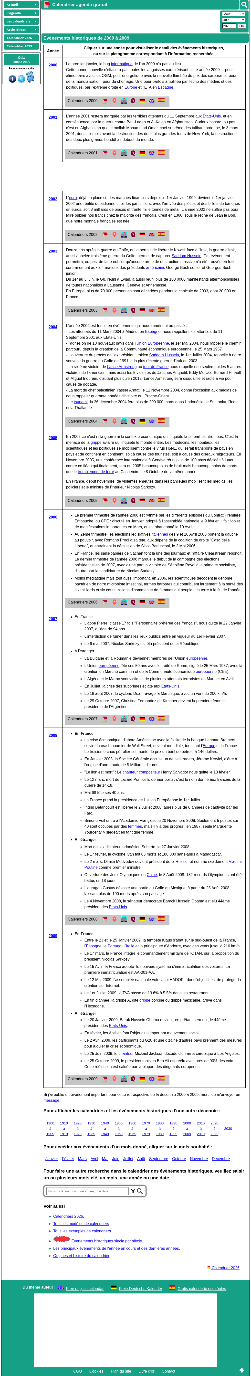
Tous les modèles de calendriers (81, 1224)
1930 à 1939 (91, 1128)
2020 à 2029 (214, 1128)
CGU (77, 1371)
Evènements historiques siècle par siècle (106, 1241)
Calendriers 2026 (68, 1216)
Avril (94, 1159)
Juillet (128, 1159)
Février (68, 1159)
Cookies (96, 1371)
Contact (168, 1371)
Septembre (158, 1159)
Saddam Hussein (186, 256)
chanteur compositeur (141, 772)
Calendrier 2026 (223, 1268)
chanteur (126, 1053)
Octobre (179, 1159)
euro (73, 198)
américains (155, 267)
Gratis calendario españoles (202, 1289)
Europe (131, 87)
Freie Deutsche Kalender (140, 1289)
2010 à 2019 (201, 1128)
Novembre (199, 1159)
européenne (196, 658)
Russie (182, 861)
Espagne (165, 87)
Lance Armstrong (122, 367)
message (51, 1100)
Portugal (115, 946)
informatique (122, 64)
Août (141, 1159)
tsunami (81, 402)
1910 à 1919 (64, 1128)
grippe (96, 442)
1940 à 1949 (105, 1128)
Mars (82, 1159)
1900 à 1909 (50, 1128)
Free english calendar (85, 1289)
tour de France (155, 367)
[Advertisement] (130, 21)
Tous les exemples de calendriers (82, 1231)
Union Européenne (152, 343)
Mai (105, 1159)
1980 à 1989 (160, 1128)
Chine (152, 875)
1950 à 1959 (119, 1128)
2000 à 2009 (187, 1128)
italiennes (159, 534)
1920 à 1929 (78, 1128)
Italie (130, 946)
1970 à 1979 (146, 1128)
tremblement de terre (96, 472)
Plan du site (121, 1371)
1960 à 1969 (132, 1128)
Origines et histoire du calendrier (81, 1256)
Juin (115, 1159)
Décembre (221, 1159)
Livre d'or (146, 1371)
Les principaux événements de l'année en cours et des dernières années (116, 1248)
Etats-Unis (212, 116)
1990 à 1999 (173, 1128)
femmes (135, 826)
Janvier (51, 1159)
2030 (228, 1129)
